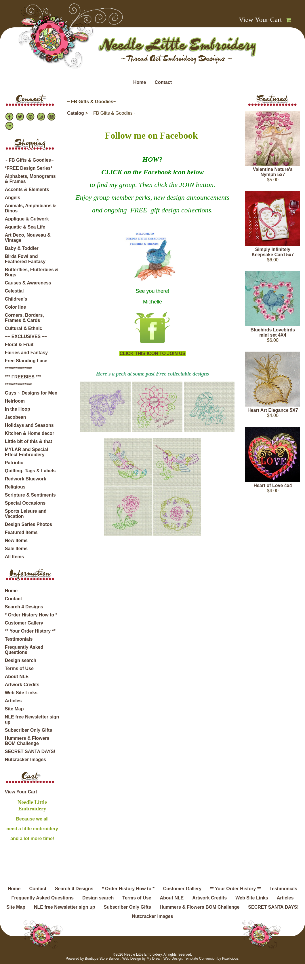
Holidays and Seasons (29, 425)
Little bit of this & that (28, 441)
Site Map (14, 708)
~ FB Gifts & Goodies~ (29, 160)
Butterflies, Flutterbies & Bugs (31, 272)
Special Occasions (25, 503)
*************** (18, 368)
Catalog (75, 113)
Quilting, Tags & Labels (30, 470)
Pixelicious (230, 959)
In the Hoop (17, 409)
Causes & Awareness (28, 282)
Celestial (14, 290)
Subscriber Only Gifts (28, 730)
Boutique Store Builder (102, 959)
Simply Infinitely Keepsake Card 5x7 (272, 252)
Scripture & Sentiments (30, 495)
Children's (16, 299)
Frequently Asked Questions (24, 650)
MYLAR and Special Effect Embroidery (26, 452)
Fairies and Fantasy (26, 352)
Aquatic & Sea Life (25, 227)
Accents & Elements (27, 189)
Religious (15, 486)
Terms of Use (19, 668)
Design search (20, 660)
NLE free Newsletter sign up (32, 719)
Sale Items (16, 548)
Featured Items (21, 532)
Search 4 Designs (24, 606)
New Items (16, 540)
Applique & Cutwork (27, 218)
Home (139, 82)
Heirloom (15, 401)
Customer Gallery (24, 622)
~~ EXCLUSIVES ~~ (26, 336)
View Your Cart (260, 19)
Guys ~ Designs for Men (31, 392)
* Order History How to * (31, 614)
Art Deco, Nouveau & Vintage (28, 238)
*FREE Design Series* (28, 168)
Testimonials (19, 639)
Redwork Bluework (25, 478)
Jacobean (15, 417)
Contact (163, 82)
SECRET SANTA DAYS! (30, 751)
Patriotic (14, 462)
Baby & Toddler (22, 248)
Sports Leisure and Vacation (26, 514)
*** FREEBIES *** (23, 376)
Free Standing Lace (26, 360)
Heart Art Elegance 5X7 (272, 410)
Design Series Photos (28, 524)
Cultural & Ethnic (23, 328)
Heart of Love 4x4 (272, 485)
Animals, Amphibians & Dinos (30, 208)
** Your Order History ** (30, 631)
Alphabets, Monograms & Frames (30, 179)
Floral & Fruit (19, 344)
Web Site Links (21, 692)
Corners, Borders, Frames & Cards (24, 318)
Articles (13, 700)
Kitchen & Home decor (29, 433)
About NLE (17, 676)
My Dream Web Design (164, 959)
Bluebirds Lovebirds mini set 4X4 (272, 332)
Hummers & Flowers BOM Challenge (27, 741)
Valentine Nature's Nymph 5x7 (273, 172)
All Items (14, 556)
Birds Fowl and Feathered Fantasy (25, 259)
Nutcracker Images (25, 759)
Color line (15, 307)
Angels (12, 197)
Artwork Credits (22, 684)
